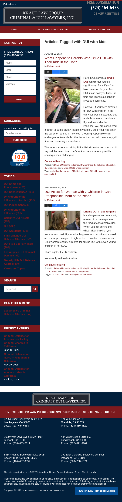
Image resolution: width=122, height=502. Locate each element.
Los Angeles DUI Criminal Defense (18, 258)
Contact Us (58, 43)
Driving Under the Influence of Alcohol (97, 172)
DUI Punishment (16, 212)
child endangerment (61, 178)
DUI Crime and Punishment (19, 193)
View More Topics (14, 272)
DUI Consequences (18, 199)
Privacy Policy (40, 410)
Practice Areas (20, 43)
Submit (20, 106)
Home (13, 36)
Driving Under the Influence (66, 172)
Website (25, 410)
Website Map (89, 410)
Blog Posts (105, 410)
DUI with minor (96, 178)
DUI (73, 178)
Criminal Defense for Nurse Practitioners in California (19, 360)
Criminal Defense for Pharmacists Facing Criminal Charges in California (15, 345)
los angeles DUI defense (80, 282)
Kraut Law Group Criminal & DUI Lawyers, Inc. (45, 490)
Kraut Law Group (99, 36)
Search (35, 293)
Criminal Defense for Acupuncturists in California (15, 372)
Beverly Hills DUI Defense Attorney (18, 266)
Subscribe (20, 147)
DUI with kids (82, 178)
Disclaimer (57, 410)
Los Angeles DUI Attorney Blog (42, 20)
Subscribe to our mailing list (18, 135)
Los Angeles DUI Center (53, 36)
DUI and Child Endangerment (75, 175)
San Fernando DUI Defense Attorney (19, 241)
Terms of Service (84, 472)
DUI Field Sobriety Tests (17, 249)
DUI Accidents (51, 175)
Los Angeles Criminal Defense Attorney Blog (17, 316)
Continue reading (54, 168)
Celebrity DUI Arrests (19, 225)
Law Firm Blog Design (103, 491)
